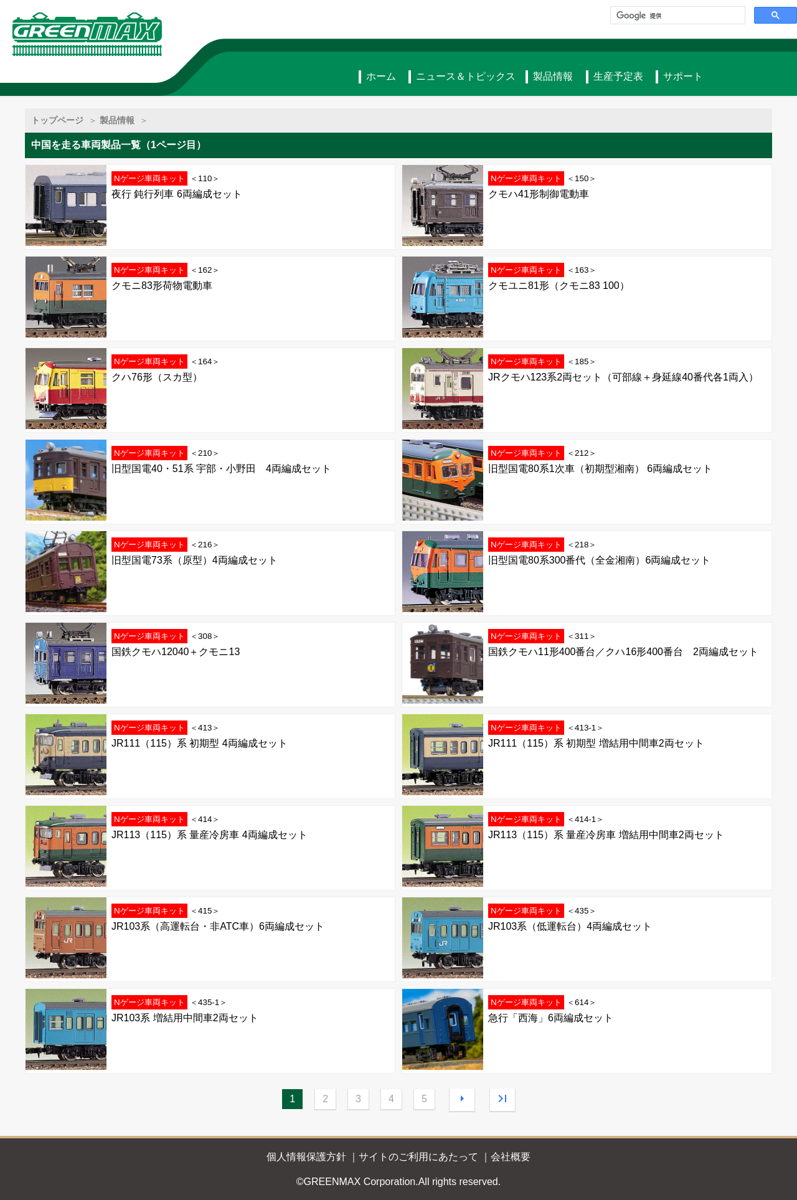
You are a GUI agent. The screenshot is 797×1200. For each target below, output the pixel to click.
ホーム (381, 76)
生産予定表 (618, 76)
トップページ (57, 120)
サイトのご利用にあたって (418, 1156)
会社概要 (511, 1156)
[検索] (676, 15)
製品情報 (553, 76)
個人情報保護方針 (306, 1156)
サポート (683, 76)
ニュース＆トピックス (466, 76)
